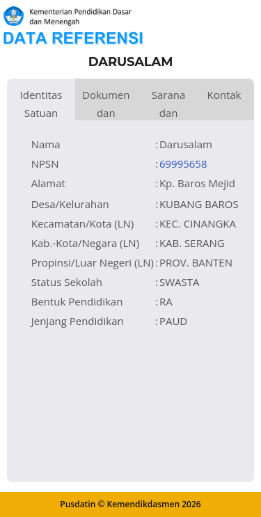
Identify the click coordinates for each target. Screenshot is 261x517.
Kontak (224, 95)
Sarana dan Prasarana (168, 104)
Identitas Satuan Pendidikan (41, 104)
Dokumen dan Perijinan (106, 104)
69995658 (183, 163)
